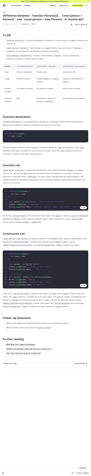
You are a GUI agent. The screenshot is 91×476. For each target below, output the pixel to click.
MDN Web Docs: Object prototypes (20, 344)
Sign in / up (63, 5)
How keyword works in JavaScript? (23, 353)
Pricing (52, 5)
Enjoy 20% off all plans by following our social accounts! (45, 1)
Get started (16, 5)
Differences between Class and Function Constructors (29, 349)
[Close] (88, 1)
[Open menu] (86, 5)
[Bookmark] (72, 473)
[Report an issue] (71, 24)
